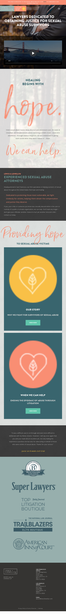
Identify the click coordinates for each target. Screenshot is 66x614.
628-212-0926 (40, 579)
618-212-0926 (40, 593)
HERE (45, 1)
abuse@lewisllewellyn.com (44, 599)
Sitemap (40, 608)
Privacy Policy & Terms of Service (27, 608)
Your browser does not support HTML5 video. (33, 52)
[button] (59, 8)
